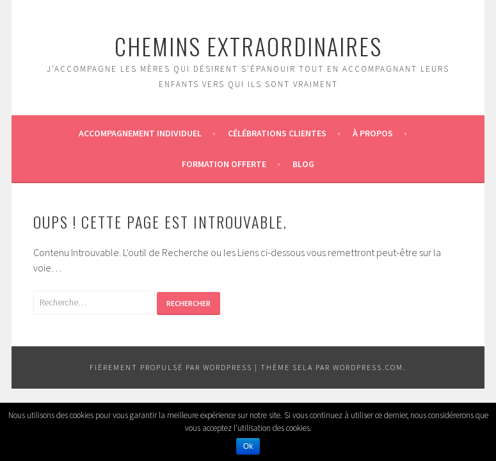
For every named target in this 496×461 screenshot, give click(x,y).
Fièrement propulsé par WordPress (171, 367)
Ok (248, 446)
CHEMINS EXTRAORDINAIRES (248, 46)
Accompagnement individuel (140, 133)
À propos (373, 133)
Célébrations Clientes (277, 133)
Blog (303, 164)
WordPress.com (368, 367)
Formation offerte (224, 164)
